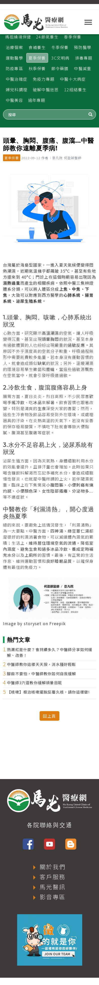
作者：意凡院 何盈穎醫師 (61, 157)
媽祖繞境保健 (18, 37)
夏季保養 (37, 58)
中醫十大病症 (73, 79)
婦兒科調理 (16, 90)
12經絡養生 (75, 90)
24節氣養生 (47, 37)
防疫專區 (14, 68)
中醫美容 (14, 100)
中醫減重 (82, 68)
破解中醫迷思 (46, 90)
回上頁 (49, 716)
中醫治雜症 (16, 79)
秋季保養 (37, 68)
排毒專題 (83, 58)
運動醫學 (14, 58)
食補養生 (37, 47)
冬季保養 (60, 47)
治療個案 (14, 47)
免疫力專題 (43, 79)
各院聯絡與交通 (49, 825)
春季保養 (72, 37)
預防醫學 (82, 47)
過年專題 (36, 100)
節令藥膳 (60, 68)
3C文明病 (60, 58)
